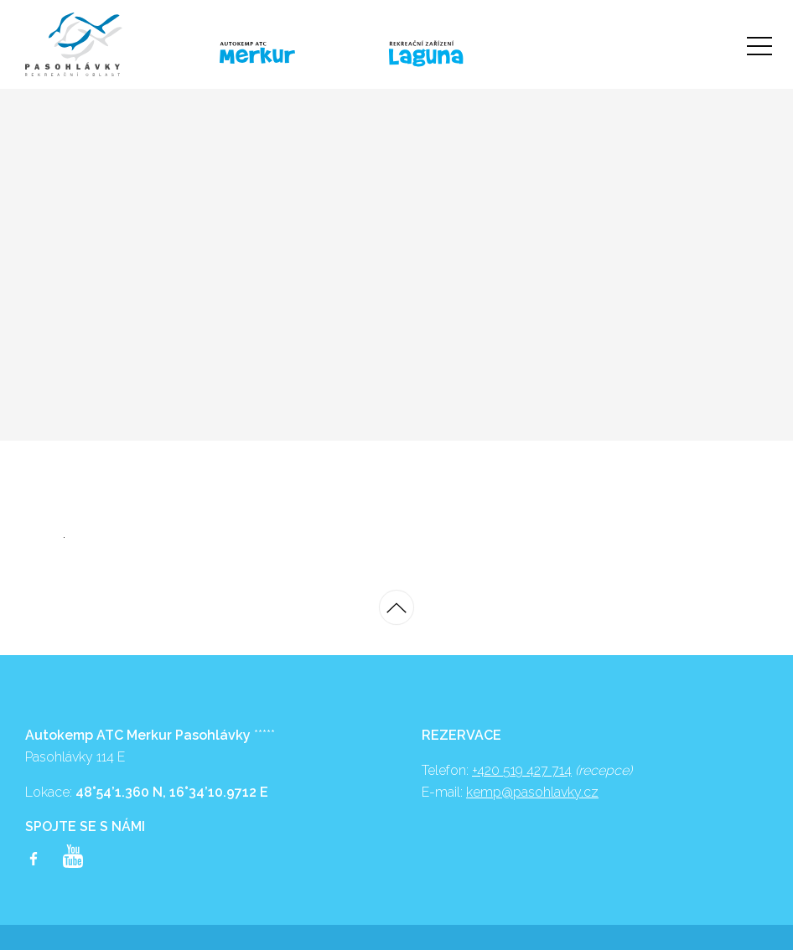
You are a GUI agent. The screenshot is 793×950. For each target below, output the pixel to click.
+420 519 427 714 (522, 770)
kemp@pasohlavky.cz (532, 792)
